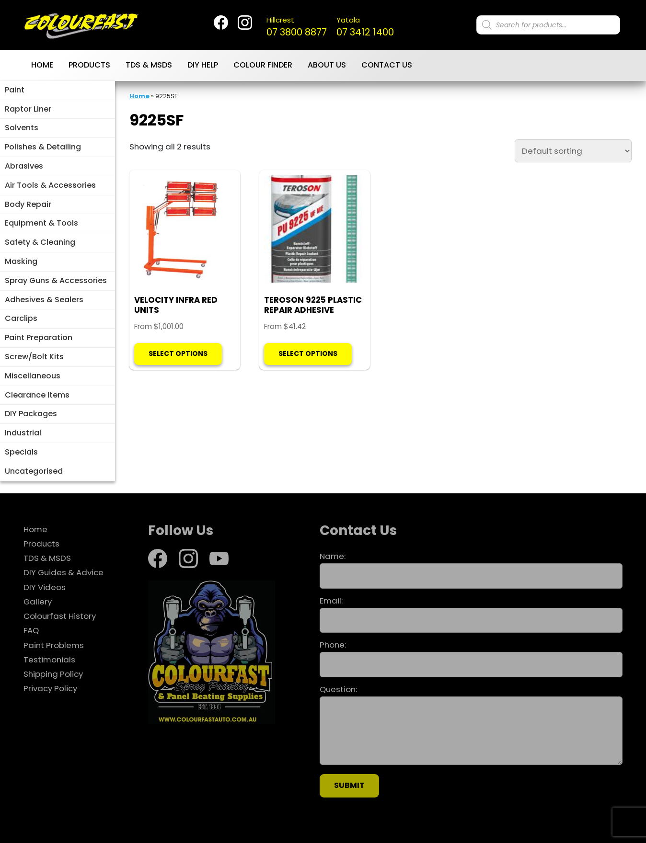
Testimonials (49, 659)
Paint (14, 89)
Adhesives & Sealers (44, 299)
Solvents (21, 127)
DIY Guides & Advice (63, 572)
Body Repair (28, 204)
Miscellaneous (32, 375)
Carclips (21, 318)
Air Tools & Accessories (50, 185)
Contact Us (386, 64)
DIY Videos (44, 587)
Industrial (23, 432)
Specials (21, 451)
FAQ (31, 630)
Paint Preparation (38, 337)
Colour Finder (262, 64)
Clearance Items (37, 394)
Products (89, 64)
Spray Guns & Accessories (56, 280)
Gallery (37, 601)
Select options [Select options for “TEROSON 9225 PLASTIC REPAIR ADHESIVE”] (307, 353)
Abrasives (24, 165)
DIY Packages (31, 413)
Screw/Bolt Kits (34, 356)
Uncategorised (34, 471)
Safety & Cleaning (40, 242)
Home (42, 64)
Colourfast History (59, 616)
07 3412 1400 (365, 27)
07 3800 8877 (296, 27)
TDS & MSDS (149, 64)
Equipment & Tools (41, 222)
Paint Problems (53, 645)
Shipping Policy (53, 674)
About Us (327, 64)
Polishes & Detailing (43, 146)
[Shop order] (573, 150)
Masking (21, 261)
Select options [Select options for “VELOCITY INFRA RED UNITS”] (178, 353)
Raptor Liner (28, 108)
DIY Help (202, 64)
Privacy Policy (50, 688)
